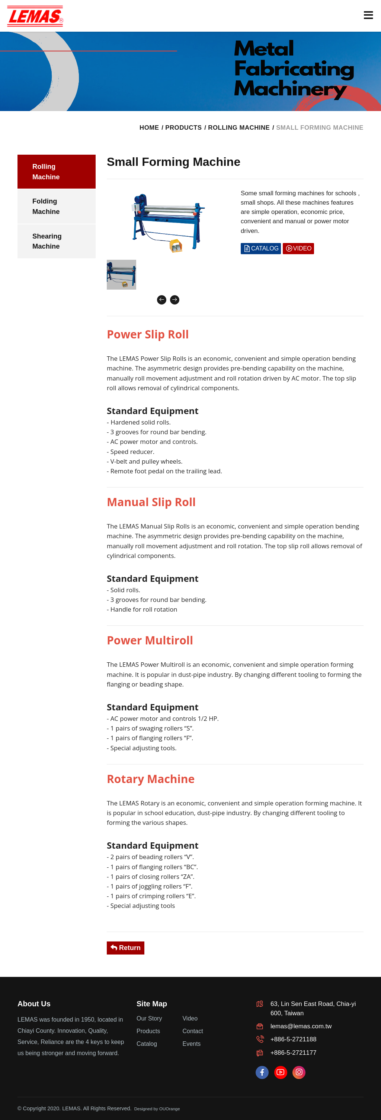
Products (148, 1031)
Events (191, 1044)
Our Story (149, 1018)
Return (126, 948)
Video (190, 1018)
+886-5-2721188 (293, 1039)
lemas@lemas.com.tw (301, 1026)
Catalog (147, 1044)
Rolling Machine (239, 127)
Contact (192, 1031)
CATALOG (261, 248)
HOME (149, 127)
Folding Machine (46, 206)
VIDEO (298, 248)
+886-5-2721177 (293, 1052)
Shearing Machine (47, 241)
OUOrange (169, 1109)
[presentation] (161, 300)
